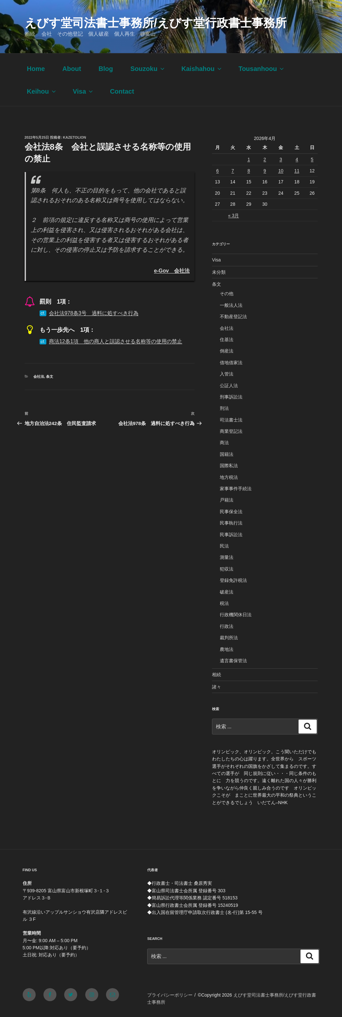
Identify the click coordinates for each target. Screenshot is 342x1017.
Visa (83, 91)
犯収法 (226, 569)
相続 (216, 674)
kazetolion (74, 137)
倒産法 (226, 350)
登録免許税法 (233, 580)
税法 (224, 603)
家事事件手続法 (236, 488)
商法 (224, 442)
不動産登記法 (233, 316)
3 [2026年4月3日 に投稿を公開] (280, 159)
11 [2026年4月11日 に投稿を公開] (297, 170)
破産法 (226, 592)
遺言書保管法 (233, 660)
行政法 (226, 626)
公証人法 (229, 385)
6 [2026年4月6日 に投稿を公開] (217, 170)
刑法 (224, 408)
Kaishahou (202, 68)
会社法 (38, 376)
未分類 (219, 272)
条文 (49, 376)
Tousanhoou (262, 68)
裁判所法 (229, 637)
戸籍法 (226, 500)
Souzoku (147, 68)
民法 (224, 546)
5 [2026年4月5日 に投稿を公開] (312, 159)
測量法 (226, 557)
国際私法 (229, 465)
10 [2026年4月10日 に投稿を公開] (280, 170)
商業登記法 (231, 431)
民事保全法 (231, 511)
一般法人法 (231, 305)
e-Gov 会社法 (172, 270)
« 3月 (233, 215)
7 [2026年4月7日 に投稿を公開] (232, 170)
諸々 (216, 686)
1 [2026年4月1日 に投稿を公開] (248, 159)
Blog (106, 68)
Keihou (42, 91)
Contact (122, 91)
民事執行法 (231, 523)
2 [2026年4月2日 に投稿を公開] (265, 159)
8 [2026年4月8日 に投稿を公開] (248, 170)
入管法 (226, 373)
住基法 (226, 339)
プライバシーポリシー (170, 995)
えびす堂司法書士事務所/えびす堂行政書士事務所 (156, 22)
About (71, 68)
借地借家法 (231, 362)
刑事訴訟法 (231, 396)
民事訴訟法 (231, 534)
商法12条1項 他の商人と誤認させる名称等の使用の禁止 (115, 341)
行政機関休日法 (236, 614)
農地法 (226, 649)
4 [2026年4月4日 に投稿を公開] (297, 159)
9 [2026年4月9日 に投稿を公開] (265, 170)
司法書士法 (231, 419)
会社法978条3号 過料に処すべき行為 (93, 313)
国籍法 (226, 454)
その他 (226, 293)
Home (36, 68)
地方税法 (229, 477)
